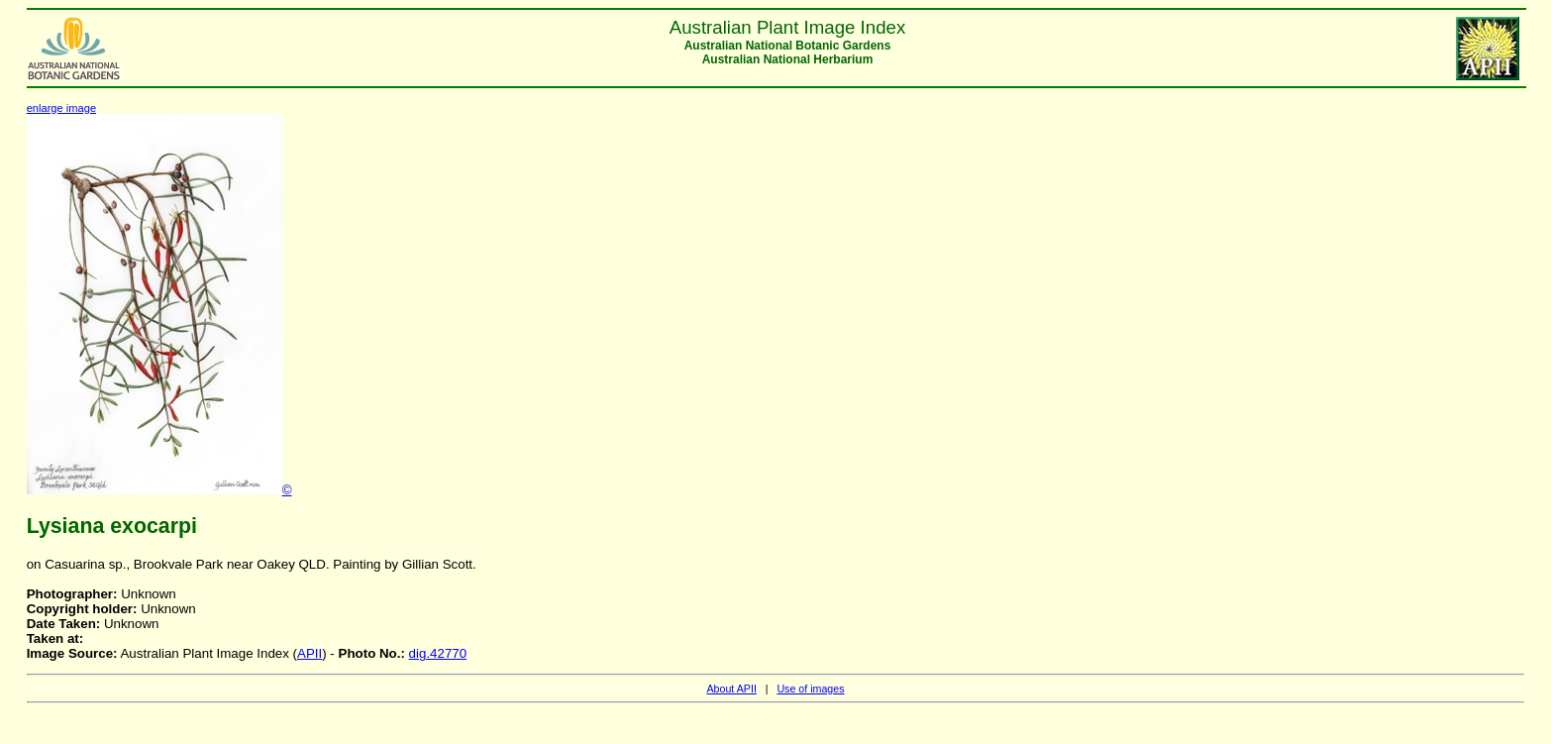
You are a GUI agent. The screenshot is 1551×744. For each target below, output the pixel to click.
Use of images (810, 688)
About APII (731, 688)
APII (309, 653)
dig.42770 (438, 653)
